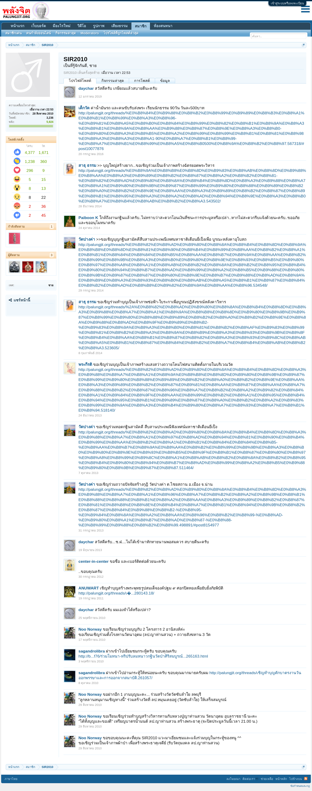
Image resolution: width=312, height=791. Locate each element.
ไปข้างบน (295, 779)
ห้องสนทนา (163, 26)
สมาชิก (141, 26)
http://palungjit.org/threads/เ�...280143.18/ (116, 593)
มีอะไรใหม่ (61, 26)
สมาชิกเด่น (13, 33)
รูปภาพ (98, 26)
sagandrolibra (91, 651)
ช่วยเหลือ (267, 779)
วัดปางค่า (86, 239)
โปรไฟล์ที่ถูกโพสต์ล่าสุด (121, 33)
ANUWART (88, 588)
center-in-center (93, 561)
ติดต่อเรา (250, 779)
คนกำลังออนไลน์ (38, 33)
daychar (86, 88)
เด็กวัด (84, 108)
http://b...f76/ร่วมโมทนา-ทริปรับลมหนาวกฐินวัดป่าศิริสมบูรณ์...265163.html (143, 656)
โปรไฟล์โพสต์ (80, 81)
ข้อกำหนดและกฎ (300, 786)
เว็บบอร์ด (38, 26)
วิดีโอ (81, 26)
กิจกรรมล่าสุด (112, 81)
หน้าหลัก (281, 779)
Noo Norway (90, 629)
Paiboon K (88, 217)
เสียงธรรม (119, 26)
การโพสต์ (142, 81)
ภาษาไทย (11, 779)
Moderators (90, 33)
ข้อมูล (165, 81)
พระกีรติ (85, 364)
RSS (305, 778)
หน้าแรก (17, 26)
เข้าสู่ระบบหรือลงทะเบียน (287, 3)
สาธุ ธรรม (87, 165)
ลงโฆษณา (233, 779)
